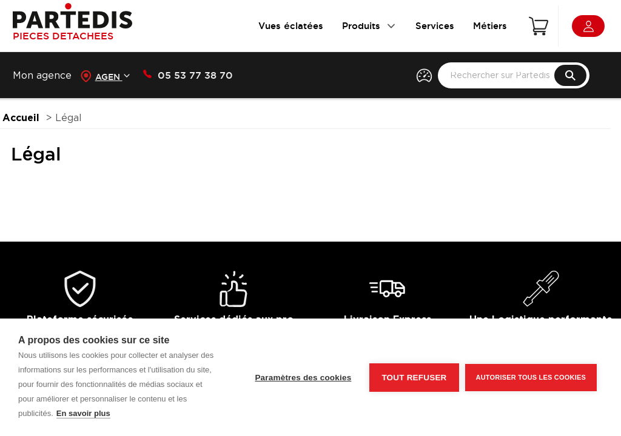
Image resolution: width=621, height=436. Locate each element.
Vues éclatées (290, 26)
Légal (68, 118)
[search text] (513, 75)
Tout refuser (413, 377)
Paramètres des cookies (303, 377)
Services (434, 26)
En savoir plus (83, 413)
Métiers (490, 26)
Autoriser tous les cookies (531, 377)
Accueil (20, 118)
